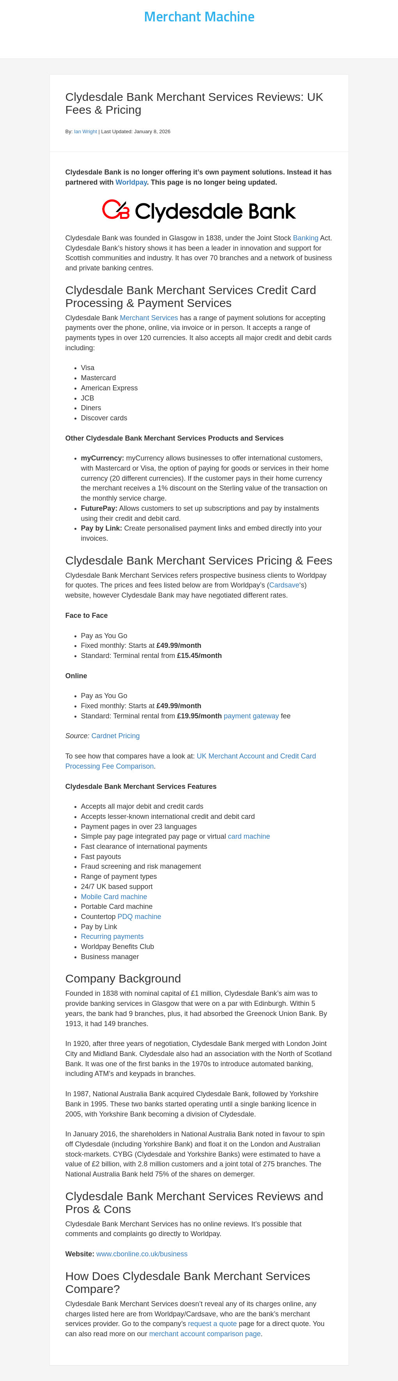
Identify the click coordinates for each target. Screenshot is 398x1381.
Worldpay (131, 182)
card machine (249, 836)
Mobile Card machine (114, 897)
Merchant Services (149, 318)
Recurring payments (112, 936)
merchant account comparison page (205, 1334)
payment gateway (251, 716)
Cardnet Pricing (116, 736)
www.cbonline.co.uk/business (142, 1254)
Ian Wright (85, 131)
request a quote (212, 1324)
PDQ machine (139, 917)
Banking (305, 238)
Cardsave (284, 585)
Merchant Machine (199, 16)
